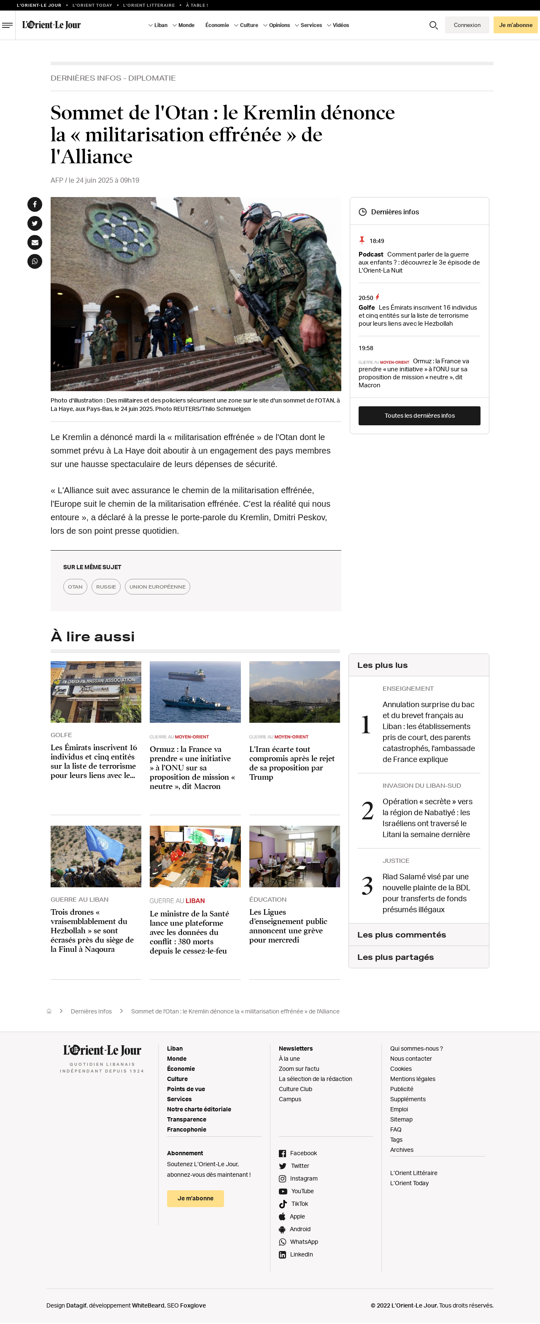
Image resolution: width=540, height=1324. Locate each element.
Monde (186, 25)
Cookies (401, 1069)
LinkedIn (301, 1255)
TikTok (300, 1204)
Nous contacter (411, 1059)
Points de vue (186, 1090)
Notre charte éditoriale (199, 1110)
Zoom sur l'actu (299, 1069)
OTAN (80, 587)
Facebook (303, 1154)
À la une (289, 1059)
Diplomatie (152, 77)
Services (311, 25)
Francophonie (186, 1130)
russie (123, 587)
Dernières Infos (86, 77)
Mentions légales (412, 1080)
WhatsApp (304, 1242)
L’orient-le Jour (39, 5)
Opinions (279, 25)
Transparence (186, 1120)
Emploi (399, 1110)
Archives (401, 1150)
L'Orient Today (93, 5)
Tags (396, 1140)
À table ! (197, 5)
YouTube (303, 1192)
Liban (160, 25)
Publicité (401, 1090)
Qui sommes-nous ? (416, 1049)
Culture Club (295, 1090)
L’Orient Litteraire (149, 5)
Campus (290, 1100)
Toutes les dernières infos (420, 415)
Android (300, 1230)
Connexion (467, 25)
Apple (297, 1217)
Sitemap (401, 1120)
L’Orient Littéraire (413, 1174)
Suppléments (408, 1100)
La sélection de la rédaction (315, 1080)
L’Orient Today (409, 1184)
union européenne (190, 587)
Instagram (304, 1179)
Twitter (300, 1166)
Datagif (76, 1306)
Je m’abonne (516, 25)
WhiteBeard (148, 1306)
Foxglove (193, 1306)
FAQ (396, 1130)
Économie (217, 25)
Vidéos (341, 25)
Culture (249, 25)
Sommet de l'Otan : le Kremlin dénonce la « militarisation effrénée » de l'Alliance (235, 1012)
